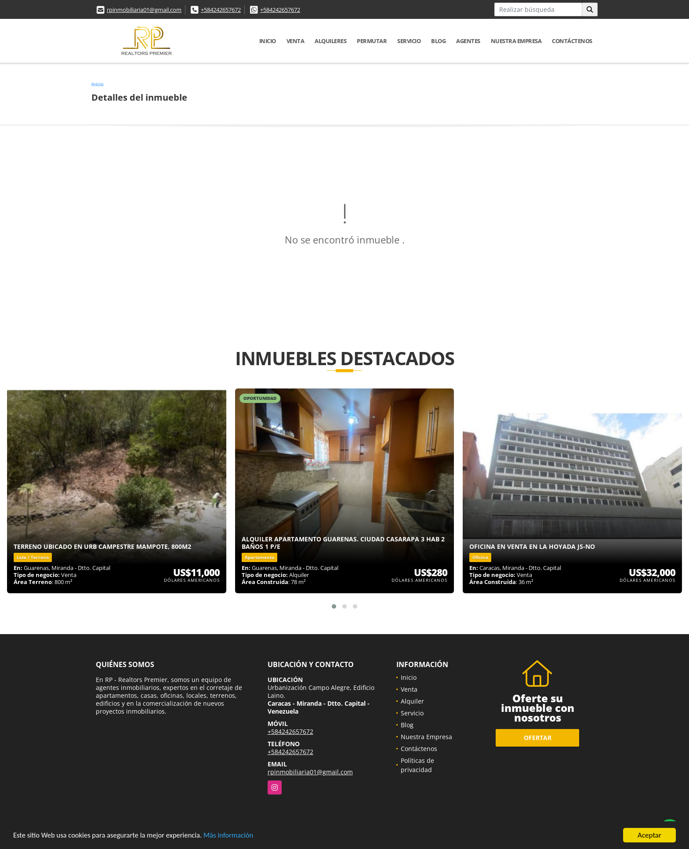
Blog (438, 41)
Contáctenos (572, 41)
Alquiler (412, 701)
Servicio (409, 41)
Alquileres (330, 41)
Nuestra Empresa (516, 41)
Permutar (372, 41)
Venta (295, 41)
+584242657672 (221, 10)
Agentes (468, 41)
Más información (234, 836)
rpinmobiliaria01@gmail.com (144, 10)
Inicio (267, 41)
